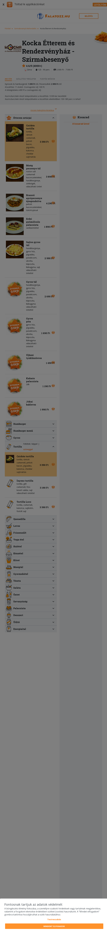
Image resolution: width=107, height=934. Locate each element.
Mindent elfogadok (54, 926)
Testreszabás (54, 919)
